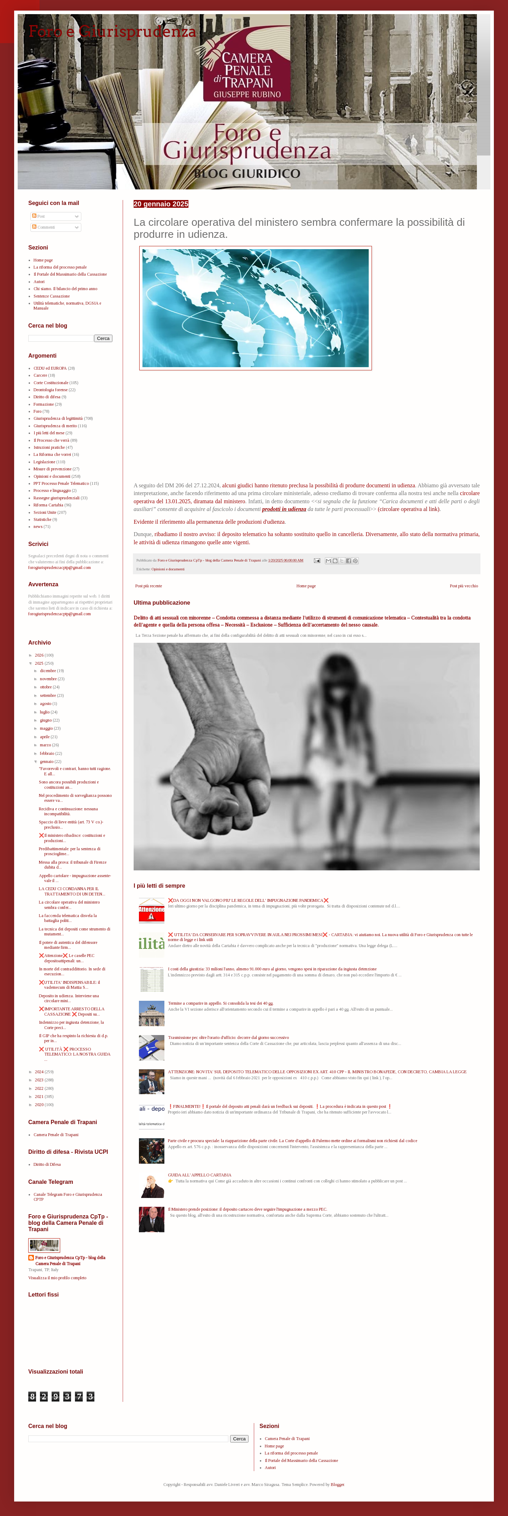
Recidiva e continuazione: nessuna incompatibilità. (68, 811)
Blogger (337, 1484)
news (38, 526)
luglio (45, 712)
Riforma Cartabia (48, 505)
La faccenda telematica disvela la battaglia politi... (68, 918)
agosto (46, 703)
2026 (40, 655)
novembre (49, 678)
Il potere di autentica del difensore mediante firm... (68, 945)
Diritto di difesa (47, 396)
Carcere (40, 375)
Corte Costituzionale (51, 382)
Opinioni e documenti (168, 569)
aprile (45, 736)
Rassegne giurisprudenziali (57, 497)
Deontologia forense (51, 389)
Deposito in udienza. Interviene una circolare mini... (69, 998)
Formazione (44, 404)
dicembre (48, 670)
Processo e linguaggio (52, 490)
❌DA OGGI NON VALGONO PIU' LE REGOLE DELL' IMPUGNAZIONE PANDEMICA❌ (248, 900)
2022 (40, 1088)
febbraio (47, 753)
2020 (40, 1104)
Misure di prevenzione (52, 468)
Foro (37, 411)
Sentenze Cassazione (52, 296)
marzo (46, 744)
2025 (40, 663)
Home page (306, 585)
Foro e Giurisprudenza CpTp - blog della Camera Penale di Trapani (70, 1260)
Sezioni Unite (45, 512)
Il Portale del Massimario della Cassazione (70, 274)
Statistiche (42, 519)
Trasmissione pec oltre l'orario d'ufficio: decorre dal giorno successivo (228, 1037)
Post (38, 216)
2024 (40, 1071)
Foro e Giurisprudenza (112, 31)
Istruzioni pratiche (49, 447)
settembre (48, 695)
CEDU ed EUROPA (50, 368)
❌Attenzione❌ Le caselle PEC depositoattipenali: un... (66, 958)
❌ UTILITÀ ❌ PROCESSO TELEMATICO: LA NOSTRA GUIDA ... (74, 1054)
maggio (47, 728)
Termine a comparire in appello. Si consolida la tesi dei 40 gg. (221, 1003)
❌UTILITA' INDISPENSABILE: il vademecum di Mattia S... (69, 985)
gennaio (47, 761)
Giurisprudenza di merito (55, 425)
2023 (40, 1079)
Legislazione (44, 461)
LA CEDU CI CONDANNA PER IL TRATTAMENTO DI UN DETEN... (72, 891)
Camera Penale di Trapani (56, 1134)
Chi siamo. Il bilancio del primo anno (65, 288)
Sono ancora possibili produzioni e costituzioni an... (69, 784)
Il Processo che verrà (51, 440)
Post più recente (148, 585)
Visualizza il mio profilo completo (57, 1277)
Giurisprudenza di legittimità (58, 418)
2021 (40, 1096)
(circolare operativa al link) (409, 509)
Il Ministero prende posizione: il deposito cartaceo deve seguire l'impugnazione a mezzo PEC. (247, 1209)
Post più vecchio (464, 585)
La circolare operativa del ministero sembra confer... (69, 905)
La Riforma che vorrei (52, 454)
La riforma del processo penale (60, 267)
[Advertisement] (307, 427)
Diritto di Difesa (47, 1164)
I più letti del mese (49, 432)
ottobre (46, 686)
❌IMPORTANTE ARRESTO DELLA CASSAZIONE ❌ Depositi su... (71, 1011)
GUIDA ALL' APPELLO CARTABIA (200, 1175)
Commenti (43, 227)
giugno (46, 720)
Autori (39, 281)
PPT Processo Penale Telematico (61, 483)
